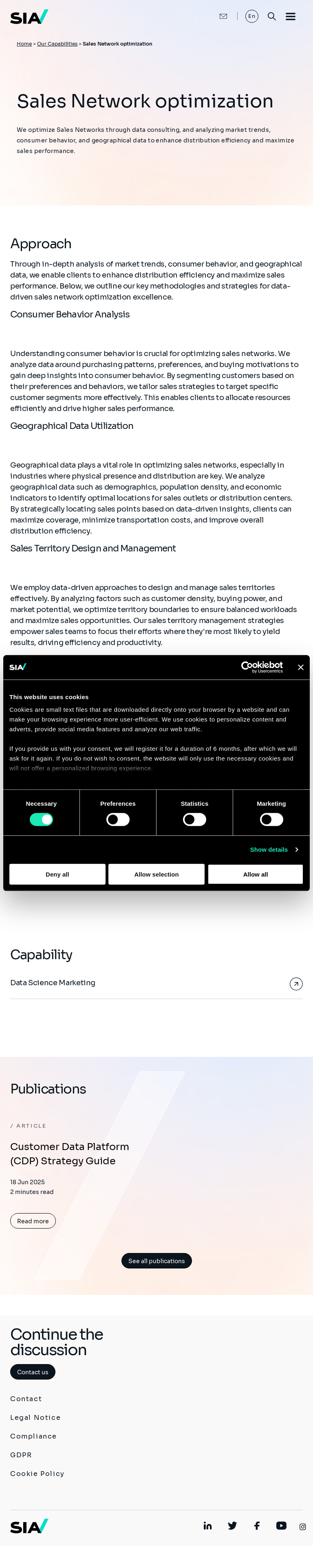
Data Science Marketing (52, 982)
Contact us (32, 1372)
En (252, 16)
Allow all (255, 874)
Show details (269, 849)
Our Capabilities (57, 44)
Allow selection (156, 874)
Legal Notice (35, 1417)
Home (24, 44)
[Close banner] (301, 667)
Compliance (33, 1436)
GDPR (21, 1455)
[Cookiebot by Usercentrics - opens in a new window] (247, 667)
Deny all (57, 874)
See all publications (156, 1261)
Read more (33, 1221)
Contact (26, 1399)
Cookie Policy (37, 1473)
